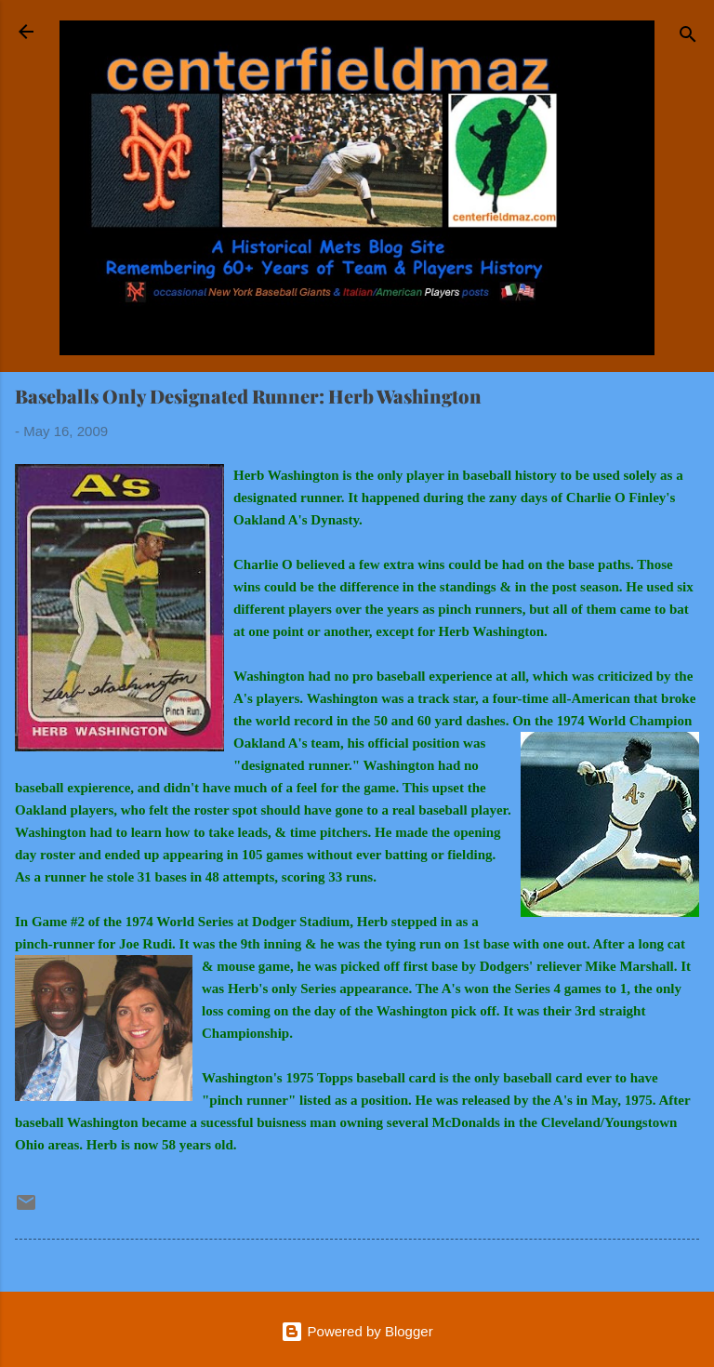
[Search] (688, 37)
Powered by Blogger (356, 1331)
